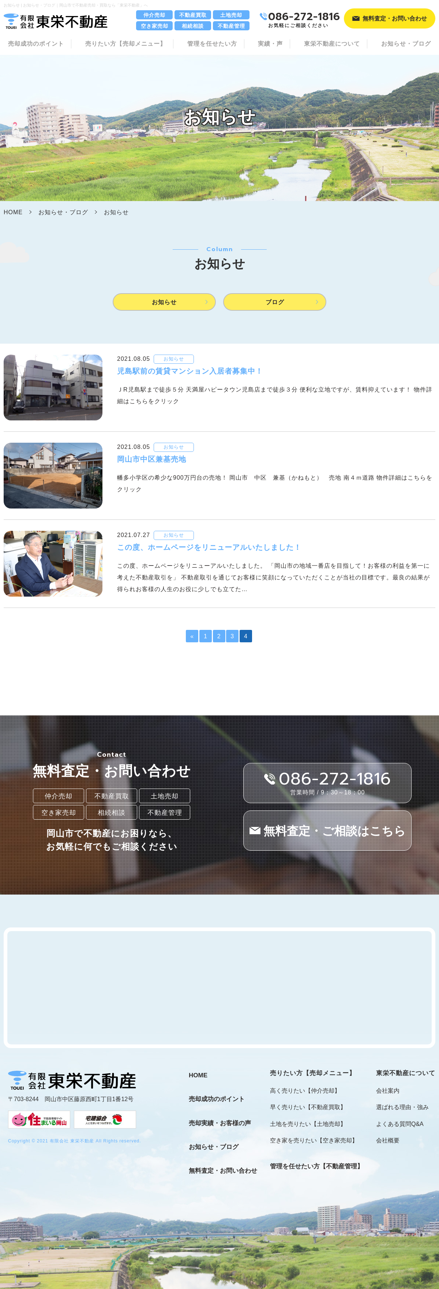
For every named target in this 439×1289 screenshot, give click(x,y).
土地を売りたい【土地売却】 (308, 1124)
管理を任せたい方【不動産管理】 (316, 1166)
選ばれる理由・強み (402, 1107)
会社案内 (387, 1091)
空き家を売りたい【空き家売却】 (314, 1140)
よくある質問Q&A (400, 1124)
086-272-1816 (304, 16)
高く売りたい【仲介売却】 (305, 1091)
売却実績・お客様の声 (220, 1123)
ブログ (275, 302)
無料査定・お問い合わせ (223, 1170)
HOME (13, 212)
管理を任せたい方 (212, 44)
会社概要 (387, 1140)
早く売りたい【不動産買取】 (308, 1107)
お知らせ (164, 302)
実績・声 (270, 44)
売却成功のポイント (36, 44)
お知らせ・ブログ (406, 44)
